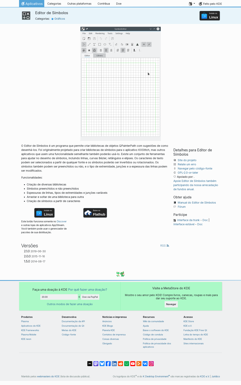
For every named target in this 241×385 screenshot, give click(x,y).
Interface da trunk (188, 220)
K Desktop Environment (156, 376)
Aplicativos (31, 4)
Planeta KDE (108, 330)
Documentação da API (73, 321)
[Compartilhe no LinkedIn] (114, 362)
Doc (205, 220)
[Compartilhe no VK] (145, 362)
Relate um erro (187, 164)
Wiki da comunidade (153, 321)
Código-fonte (69, 334)
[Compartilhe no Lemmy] (126, 362)
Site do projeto (187, 160)
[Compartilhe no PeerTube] (138, 362)
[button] (192, 3)
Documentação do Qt (73, 325)
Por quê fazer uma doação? (87, 289)
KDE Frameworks (30, 330)
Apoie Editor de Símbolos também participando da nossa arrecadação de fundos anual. (195, 185)
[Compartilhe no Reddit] (120, 362)
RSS (164, 245)
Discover (62, 221)
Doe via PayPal (90, 297)
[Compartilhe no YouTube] (132, 362)
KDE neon (26, 339)
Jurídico (216, 376)
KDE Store (189, 321)
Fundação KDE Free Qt (195, 330)
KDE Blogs (107, 325)
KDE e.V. (188, 325)
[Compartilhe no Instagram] (151, 362)
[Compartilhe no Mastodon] (95, 362)
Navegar (171, 304)
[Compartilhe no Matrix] (89, 362)
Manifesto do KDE (193, 339)
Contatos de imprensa (114, 334)
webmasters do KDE (48, 376)
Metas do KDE (69, 330)
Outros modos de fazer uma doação (70, 304)
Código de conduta (153, 334)
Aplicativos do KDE (31, 325)
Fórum (182, 206)
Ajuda (146, 325)
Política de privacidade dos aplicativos (157, 345)
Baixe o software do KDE (156, 330)
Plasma (25, 321)
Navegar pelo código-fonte (195, 168)
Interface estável (183, 224)
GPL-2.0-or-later (188, 172)
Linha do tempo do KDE (196, 334)
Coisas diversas (110, 339)
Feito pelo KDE (212, 3)
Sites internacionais (194, 343)
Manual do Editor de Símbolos (197, 202)
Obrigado (107, 343)
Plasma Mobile (28, 334)
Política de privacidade (154, 339)
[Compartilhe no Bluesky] (102, 362)
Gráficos (58, 18)
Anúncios (107, 321)
